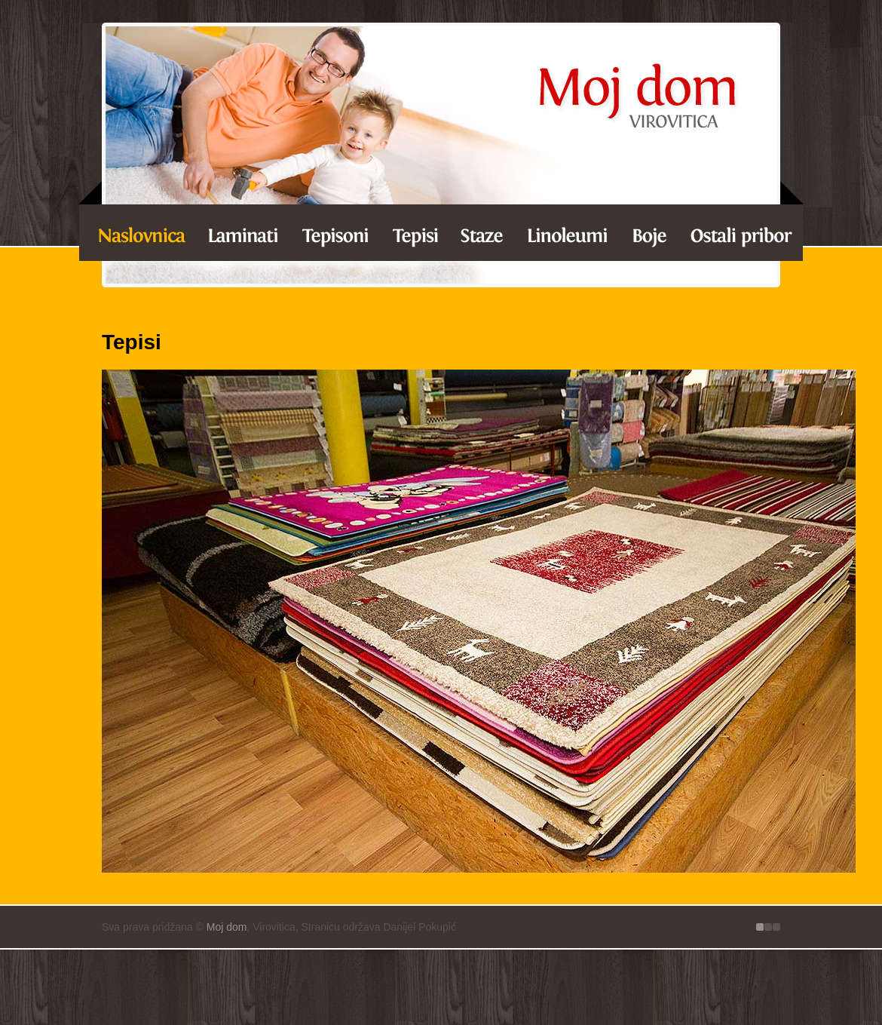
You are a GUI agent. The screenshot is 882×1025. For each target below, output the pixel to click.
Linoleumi (567, 230)
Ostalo (740, 230)
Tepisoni (337, 230)
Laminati (136, 230)
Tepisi (416, 230)
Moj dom (227, 927)
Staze (482, 230)
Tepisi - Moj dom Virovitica (637, 98)
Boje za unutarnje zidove (650, 230)
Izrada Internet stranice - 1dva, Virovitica (768, 927)
